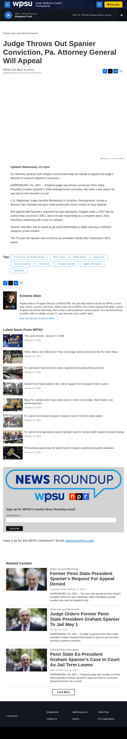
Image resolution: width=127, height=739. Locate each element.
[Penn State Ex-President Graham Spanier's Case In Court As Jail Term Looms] (26, 660)
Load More (63, 692)
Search (75, 719)
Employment (52, 712)
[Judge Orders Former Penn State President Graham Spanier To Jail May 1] (26, 619)
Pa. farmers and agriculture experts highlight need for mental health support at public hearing (74, 432)
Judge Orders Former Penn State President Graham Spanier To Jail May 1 (85, 619)
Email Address (14, 515)
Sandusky (19, 270)
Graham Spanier (67, 264)
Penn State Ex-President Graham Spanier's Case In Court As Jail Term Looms (85, 659)
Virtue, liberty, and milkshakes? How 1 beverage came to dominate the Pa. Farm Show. (71, 352)
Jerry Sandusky (22, 264)
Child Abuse (79, 257)
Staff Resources (79, 712)
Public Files (103, 712)
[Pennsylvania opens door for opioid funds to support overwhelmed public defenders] (13, 452)
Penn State (59, 257)
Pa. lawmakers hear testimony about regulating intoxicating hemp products (64, 368)
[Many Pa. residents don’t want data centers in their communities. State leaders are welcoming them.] (13, 404)
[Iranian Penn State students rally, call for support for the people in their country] (13, 388)
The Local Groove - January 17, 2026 (44, 336)
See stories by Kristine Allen (37, 318)
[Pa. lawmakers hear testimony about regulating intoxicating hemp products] (13, 372)
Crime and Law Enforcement (20, 33)
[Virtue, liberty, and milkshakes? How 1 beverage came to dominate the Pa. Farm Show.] (13, 356)
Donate (114, 4)
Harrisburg (44, 264)
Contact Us (52, 719)
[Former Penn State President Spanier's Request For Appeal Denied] (26, 579)
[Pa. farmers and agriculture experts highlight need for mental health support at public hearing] (13, 436)
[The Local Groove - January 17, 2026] (13, 340)
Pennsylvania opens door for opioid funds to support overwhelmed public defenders (69, 448)
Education (99, 257)
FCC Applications (106, 719)
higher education (92, 264)
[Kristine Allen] (10, 300)
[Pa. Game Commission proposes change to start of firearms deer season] (13, 420)
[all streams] (122, 15)
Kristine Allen (30, 296)
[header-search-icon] (99, 5)
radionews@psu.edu (79, 540)
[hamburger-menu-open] (7, 5)
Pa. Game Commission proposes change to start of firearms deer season (63, 416)
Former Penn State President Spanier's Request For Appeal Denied (82, 579)
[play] (8, 15)
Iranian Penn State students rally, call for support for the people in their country (66, 384)
